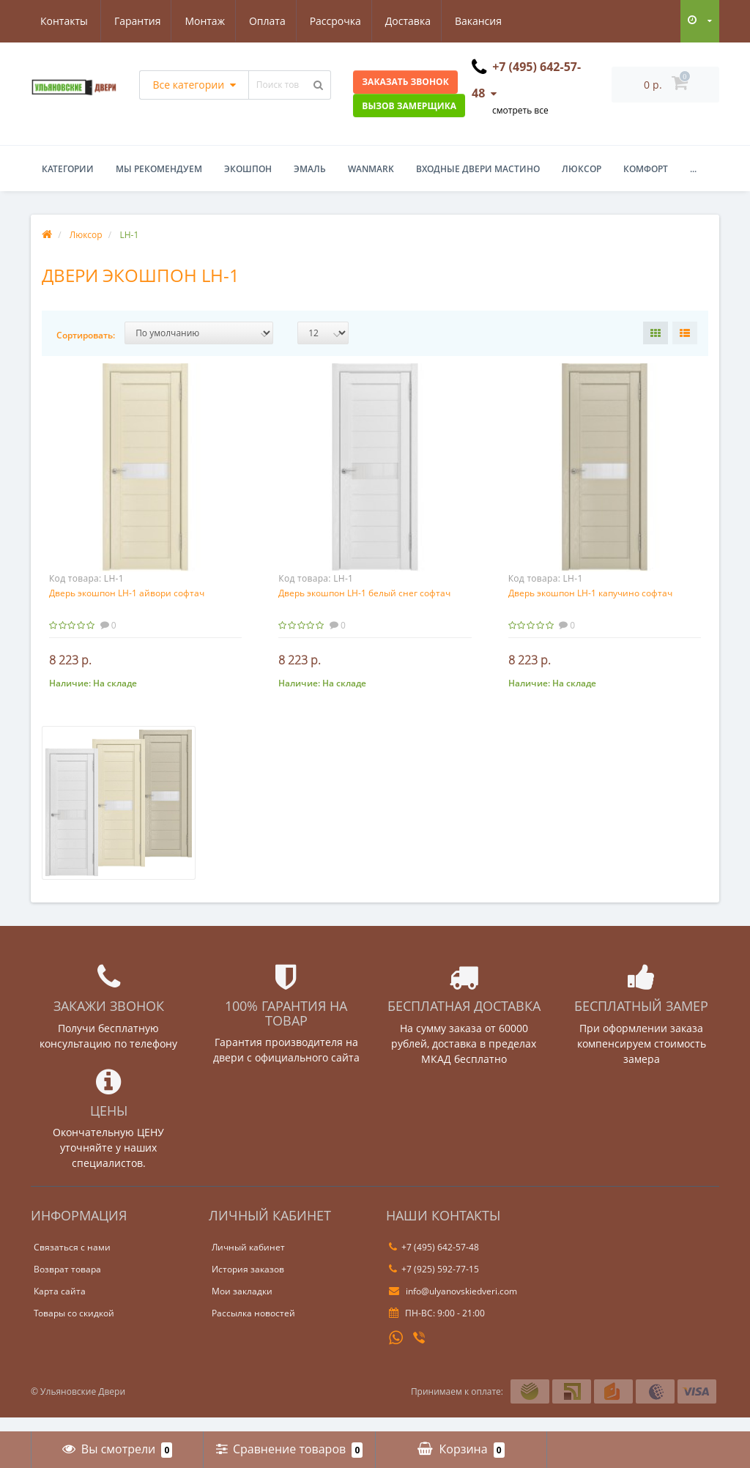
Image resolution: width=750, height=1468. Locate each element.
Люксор (581, 169)
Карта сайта (60, 1306)
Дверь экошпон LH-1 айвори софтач (126, 593)
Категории (68, 169)
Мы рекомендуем (159, 169)
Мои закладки (242, 1306)
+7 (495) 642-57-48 (434, 1262)
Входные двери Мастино (478, 169)
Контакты (489, 21)
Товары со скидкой (74, 1327)
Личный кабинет (248, 1262)
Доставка (342, 21)
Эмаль (310, 169)
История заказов (248, 1284)
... (693, 169)
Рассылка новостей (253, 1327)
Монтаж (134, 21)
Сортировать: (85, 335)
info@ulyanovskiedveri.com (453, 1306)
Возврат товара (67, 1284)
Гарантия (63, 21)
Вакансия (416, 21)
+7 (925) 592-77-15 (434, 1284)
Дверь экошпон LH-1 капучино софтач (590, 593)
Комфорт (645, 169)
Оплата (197, 21)
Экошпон (248, 169)
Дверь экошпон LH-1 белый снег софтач (364, 593)
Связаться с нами (72, 1262)
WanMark (371, 169)
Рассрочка (268, 21)
